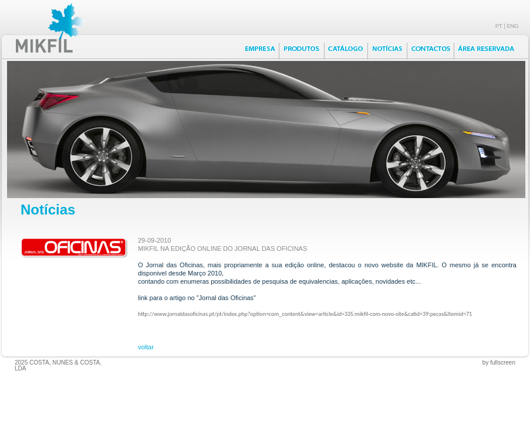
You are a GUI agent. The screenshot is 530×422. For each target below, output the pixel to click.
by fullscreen (498, 362)
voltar (146, 346)
